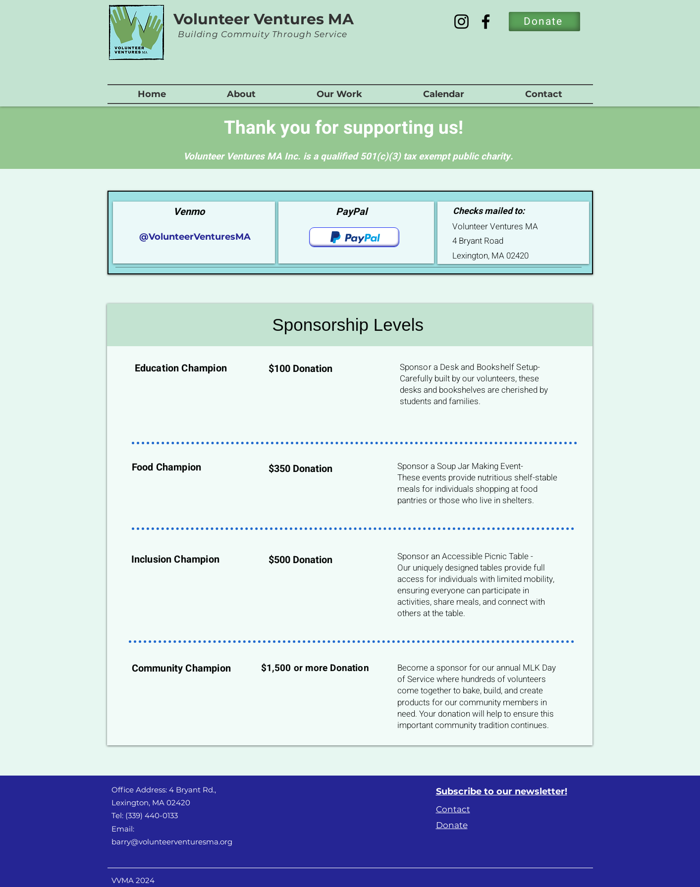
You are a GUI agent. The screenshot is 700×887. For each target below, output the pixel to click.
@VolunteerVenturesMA (194, 236)
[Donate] (544, 21)
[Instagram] (461, 21)
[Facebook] (485, 21)
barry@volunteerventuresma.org (171, 841)
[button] (241, 94)
